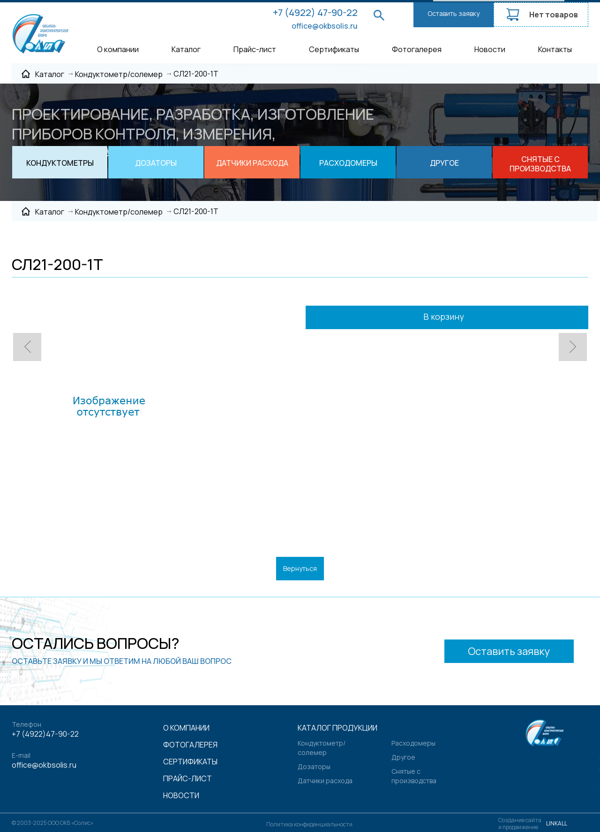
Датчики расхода (325, 780)
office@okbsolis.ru (325, 26)
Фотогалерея (417, 49)
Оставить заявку (454, 13)
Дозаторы (314, 766)
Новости (489, 49)
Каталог (186, 49)
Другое (403, 757)
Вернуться (300, 568)
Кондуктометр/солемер (321, 748)
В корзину (456, 317)
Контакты (555, 49)
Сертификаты (334, 49)
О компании (118, 49)
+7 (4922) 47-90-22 (315, 12)
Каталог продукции (337, 728)
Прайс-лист (254, 49)
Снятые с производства (413, 776)
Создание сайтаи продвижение (519, 824)
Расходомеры (413, 743)
